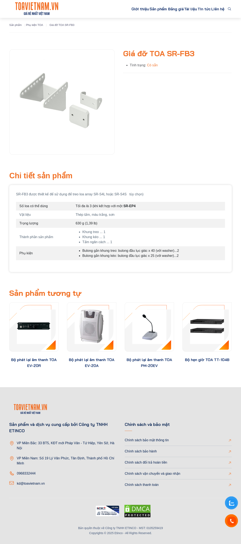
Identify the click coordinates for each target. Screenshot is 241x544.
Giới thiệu (112, 9)
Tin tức (198, 9)
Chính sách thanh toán (142, 485)
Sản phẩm (135, 9)
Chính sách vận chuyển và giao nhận (152, 473)
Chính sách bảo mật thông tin (147, 440)
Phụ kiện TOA (34, 25)
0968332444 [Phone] (26, 473)
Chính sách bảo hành (141, 451)
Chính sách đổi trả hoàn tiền (146, 462)
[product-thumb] (34, 327)
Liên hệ (216, 9)
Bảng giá (161, 9)
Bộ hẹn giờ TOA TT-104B (207, 359)
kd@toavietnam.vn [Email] (31, 483)
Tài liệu (180, 9)
